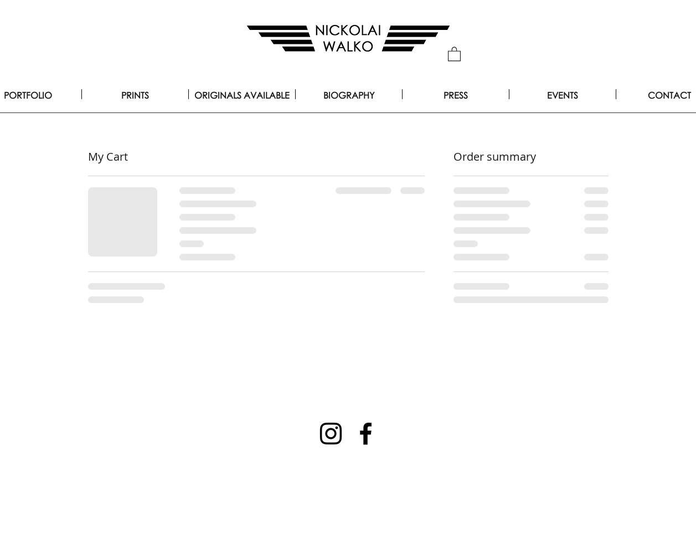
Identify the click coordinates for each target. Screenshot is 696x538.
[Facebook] (365, 433)
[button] (454, 53)
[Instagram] (331, 433)
